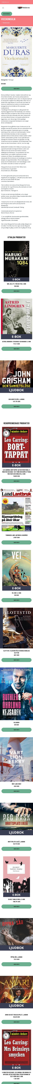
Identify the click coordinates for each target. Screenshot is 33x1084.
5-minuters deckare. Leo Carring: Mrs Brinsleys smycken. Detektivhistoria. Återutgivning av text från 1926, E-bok (16, 1074)
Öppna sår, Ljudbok (16, 957)
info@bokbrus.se (5, 2)
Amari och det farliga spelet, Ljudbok (16, 1015)
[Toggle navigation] (3, 7)
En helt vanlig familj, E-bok (16, 899)
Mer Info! (16, 88)
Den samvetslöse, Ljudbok (16, 399)
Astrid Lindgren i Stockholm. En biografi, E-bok (16, 341)
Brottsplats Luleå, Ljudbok (16, 842)
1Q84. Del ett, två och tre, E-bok (16, 284)
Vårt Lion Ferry (16, 784)
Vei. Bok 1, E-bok (16, 593)
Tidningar (11, 80)
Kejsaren (16, 722)
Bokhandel (6, 13)
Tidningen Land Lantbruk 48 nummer (17, 535)
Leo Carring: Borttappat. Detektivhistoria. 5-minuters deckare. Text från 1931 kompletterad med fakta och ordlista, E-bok (16, 472)
